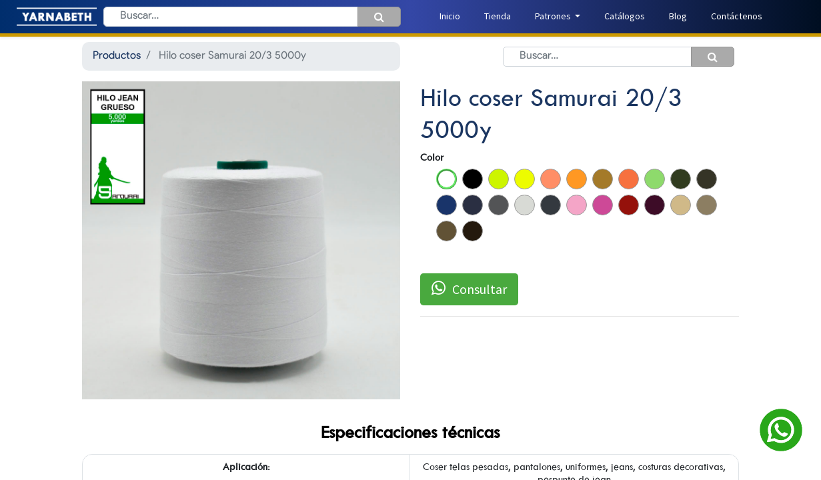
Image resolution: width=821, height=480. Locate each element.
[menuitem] (450, 16)
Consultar (469, 288)
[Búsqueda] (379, 17)
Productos (117, 56)
